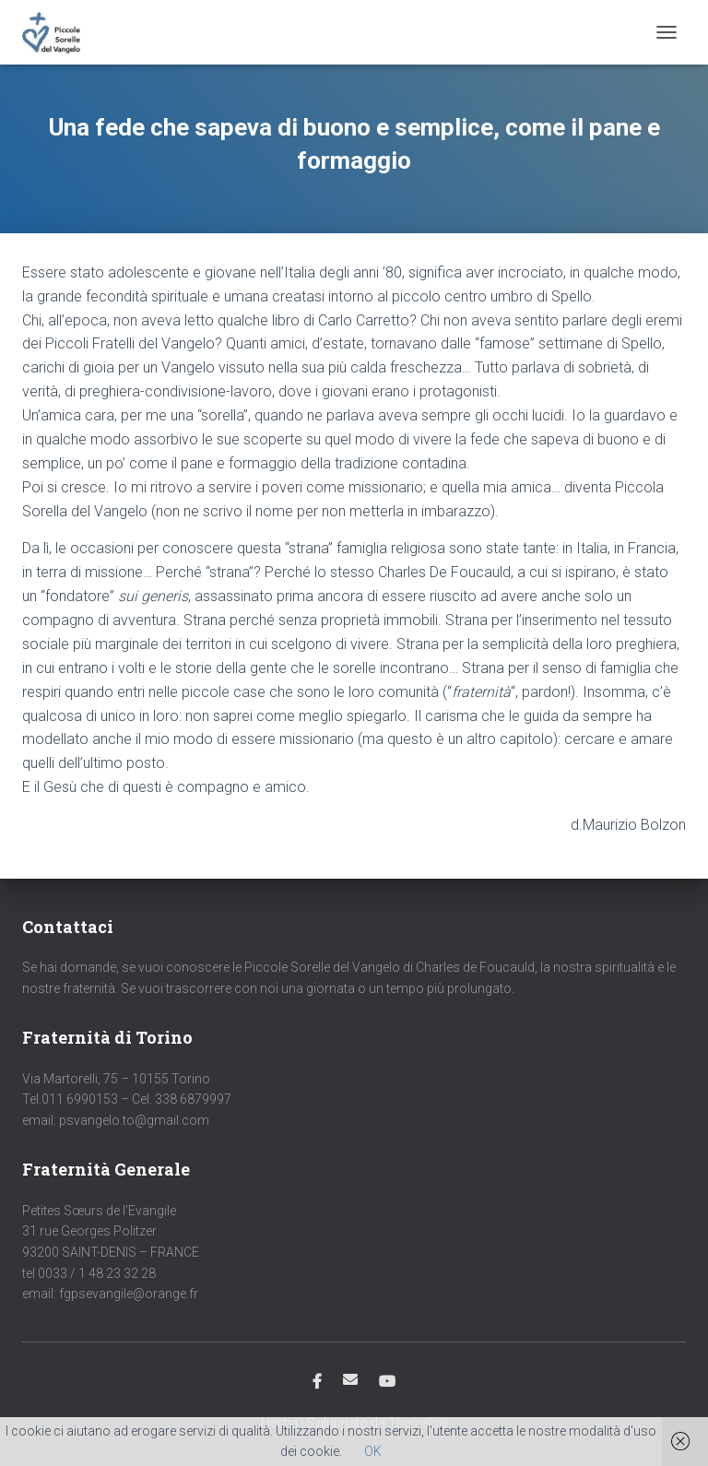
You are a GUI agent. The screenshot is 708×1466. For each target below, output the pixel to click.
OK (373, 1451)
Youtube (387, 1382)
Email (350, 1379)
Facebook (317, 1382)
